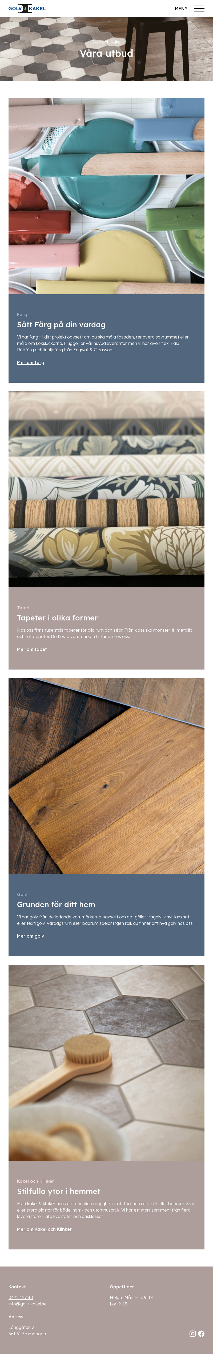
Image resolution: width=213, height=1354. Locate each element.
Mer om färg (30, 362)
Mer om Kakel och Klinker (44, 1229)
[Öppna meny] (189, 8)
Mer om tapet (32, 649)
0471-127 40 (21, 1297)
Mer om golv (30, 936)
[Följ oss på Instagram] (193, 1334)
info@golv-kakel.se (28, 1304)
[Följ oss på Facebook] (201, 1334)
